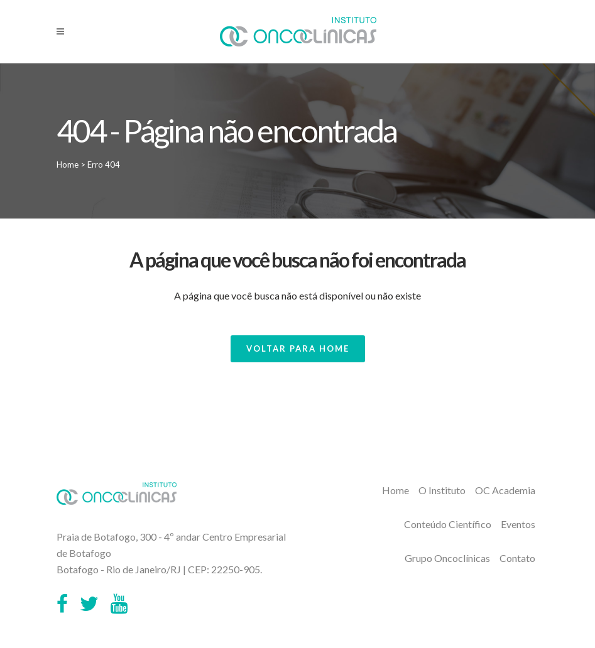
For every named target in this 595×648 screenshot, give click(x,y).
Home (68, 164)
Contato (517, 558)
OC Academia (505, 490)
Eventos (518, 524)
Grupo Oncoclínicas (447, 558)
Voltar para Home (297, 348)
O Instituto (442, 490)
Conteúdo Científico (447, 524)
